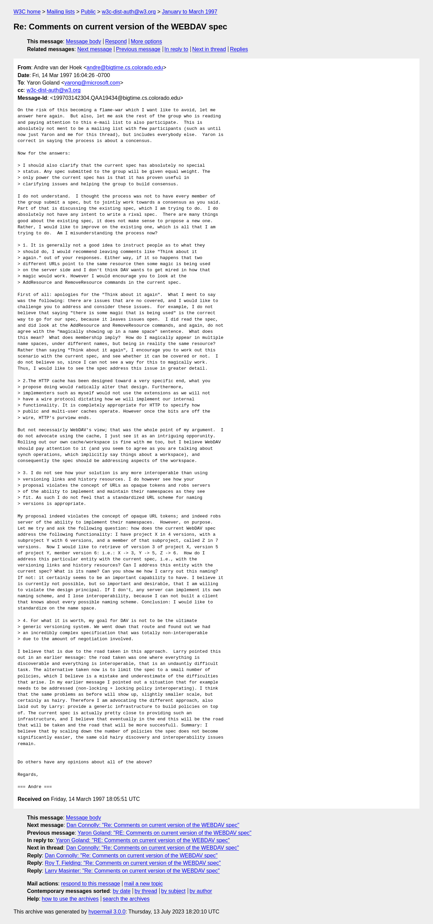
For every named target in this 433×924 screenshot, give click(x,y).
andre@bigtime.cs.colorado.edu (125, 67)
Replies (239, 49)
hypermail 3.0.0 (106, 912)
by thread (146, 891)
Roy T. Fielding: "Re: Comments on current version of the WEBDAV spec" (133, 863)
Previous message (138, 49)
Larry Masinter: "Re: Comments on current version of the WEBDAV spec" (132, 871)
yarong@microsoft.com (92, 83)
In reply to (176, 49)
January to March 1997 (190, 12)
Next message (94, 49)
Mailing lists (61, 12)
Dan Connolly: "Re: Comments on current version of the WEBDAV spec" (153, 825)
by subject (173, 891)
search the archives (126, 899)
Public (88, 12)
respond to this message (90, 883)
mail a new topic (143, 883)
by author (200, 891)
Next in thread (209, 49)
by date (121, 891)
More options (146, 41)
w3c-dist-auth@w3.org (129, 12)
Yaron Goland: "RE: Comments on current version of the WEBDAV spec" (164, 833)
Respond (116, 41)
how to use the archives (70, 899)
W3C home (27, 12)
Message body (83, 41)
